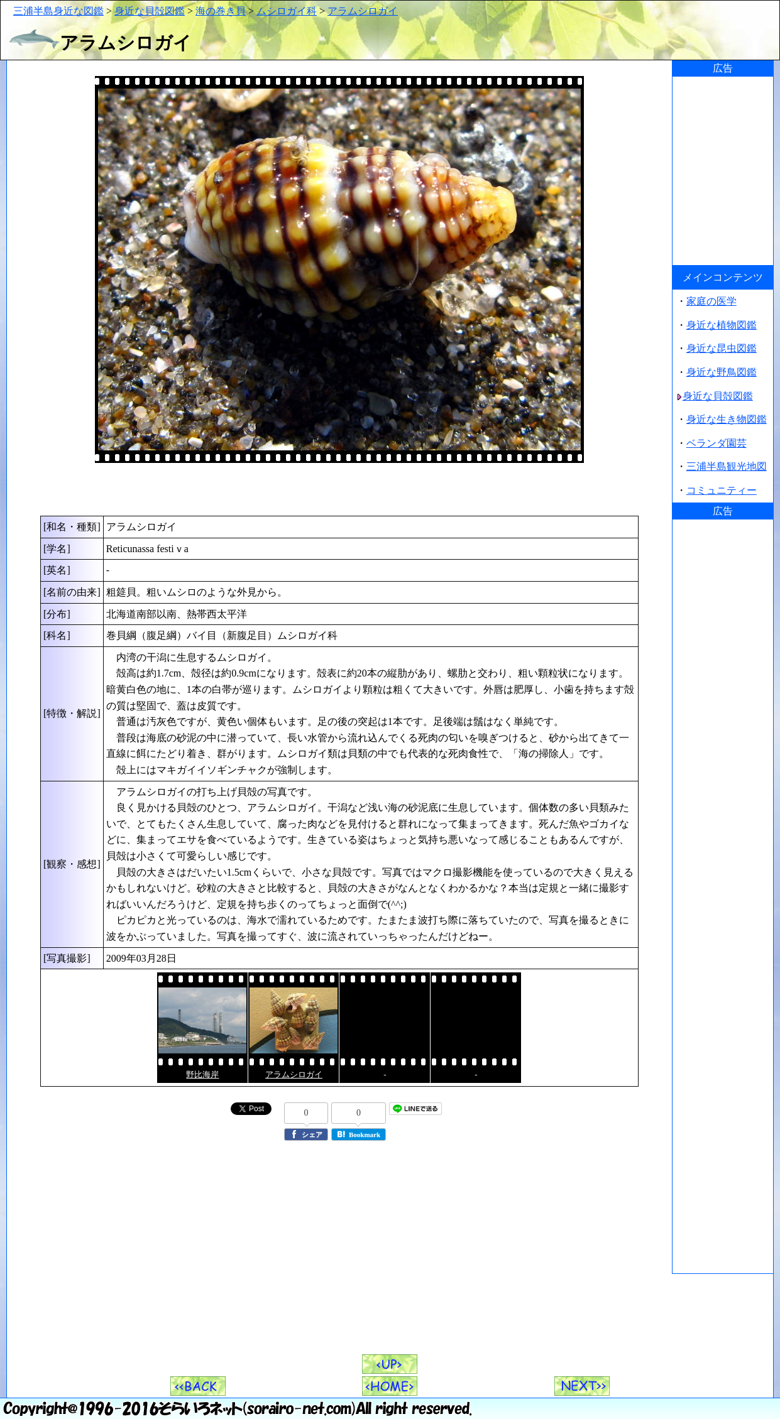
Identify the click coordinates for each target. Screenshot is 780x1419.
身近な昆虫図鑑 (721, 348)
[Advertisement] (339, 489)
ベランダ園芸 (716, 443)
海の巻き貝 (220, 11)
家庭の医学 (711, 301)
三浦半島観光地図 (726, 466)
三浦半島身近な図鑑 (58, 11)
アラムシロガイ (362, 11)
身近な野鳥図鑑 (721, 372)
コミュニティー (721, 490)
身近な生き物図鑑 (726, 419)
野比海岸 (202, 1074)
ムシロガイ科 (286, 11)
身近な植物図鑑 (721, 325)
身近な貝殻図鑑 (149, 11)
